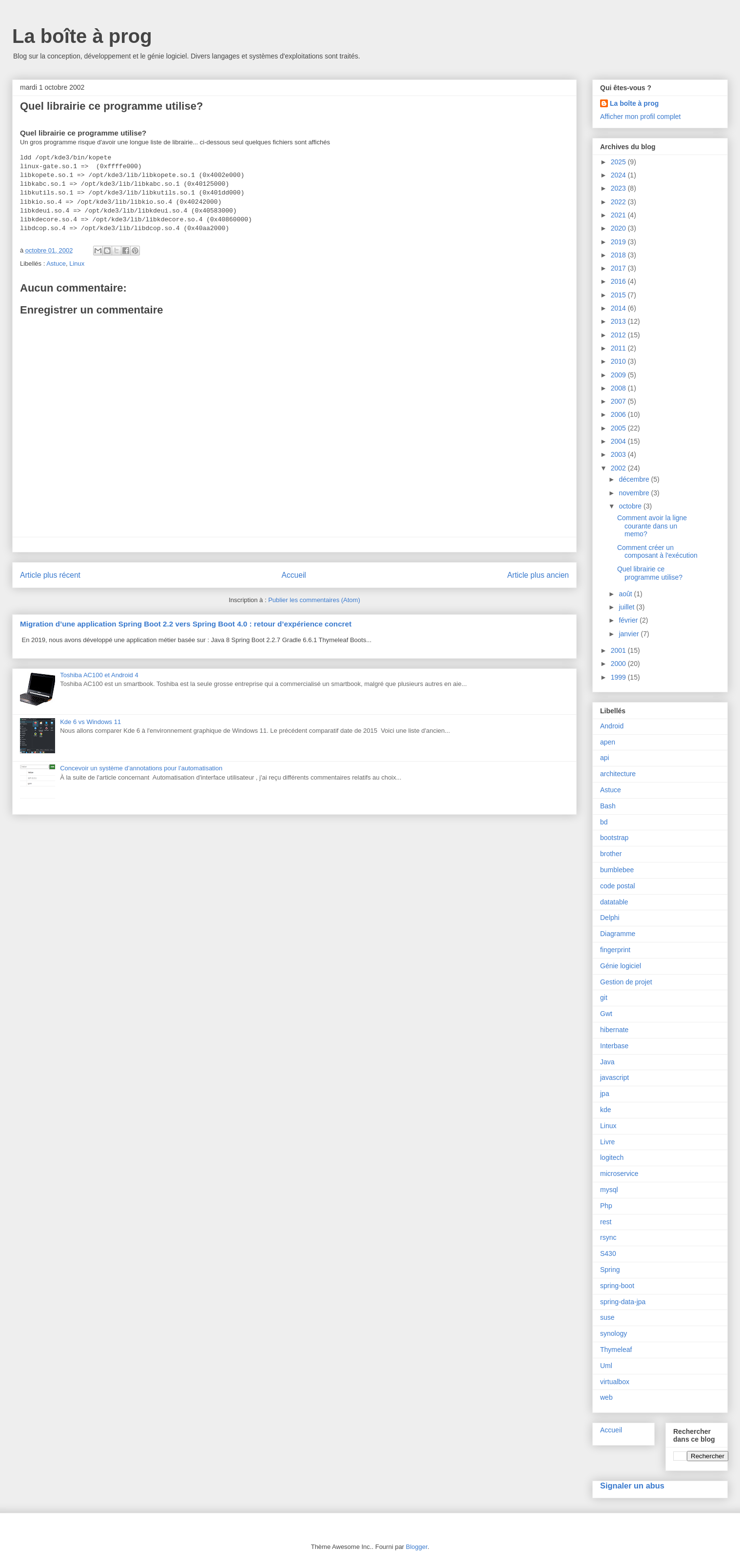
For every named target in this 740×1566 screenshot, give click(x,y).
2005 (619, 428)
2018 (619, 255)
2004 (619, 441)
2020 (619, 228)
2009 (619, 375)
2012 (619, 335)
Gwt (606, 1014)
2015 (619, 295)
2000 (619, 663)
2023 (619, 188)
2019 (619, 242)
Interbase (614, 1046)
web (606, 1397)
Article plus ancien (538, 575)
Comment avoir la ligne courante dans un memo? (652, 526)
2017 (619, 268)
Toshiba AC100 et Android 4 (99, 675)
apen (607, 742)
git (603, 997)
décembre (635, 479)
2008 (619, 388)
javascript (614, 1077)
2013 (619, 321)
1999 (619, 677)
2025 (619, 162)
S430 (608, 1253)
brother (611, 854)
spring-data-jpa (622, 1302)
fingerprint (615, 950)
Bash (608, 806)
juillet (627, 607)
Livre (607, 1142)
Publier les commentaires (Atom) (314, 600)
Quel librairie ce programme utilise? (649, 573)
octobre (631, 506)
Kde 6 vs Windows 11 (90, 721)
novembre (635, 493)
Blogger (417, 1546)
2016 (619, 281)
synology (613, 1333)
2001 (619, 650)
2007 (619, 401)
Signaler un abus (632, 1485)
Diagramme (617, 934)
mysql (609, 1190)
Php (606, 1206)
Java (607, 1062)
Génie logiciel (620, 966)
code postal (617, 886)
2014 (619, 308)
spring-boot (617, 1286)
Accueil (294, 575)
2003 (619, 454)
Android (611, 726)
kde (605, 1110)
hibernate (614, 1030)
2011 (619, 348)
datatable (614, 902)
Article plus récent (50, 575)
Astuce (56, 263)
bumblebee (617, 870)
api (604, 758)
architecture (618, 774)
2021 (619, 215)
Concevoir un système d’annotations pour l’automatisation (141, 768)
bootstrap (614, 838)
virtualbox (614, 1382)
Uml (606, 1366)
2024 (619, 175)
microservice (619, 1173)
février (629, 620)
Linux (76, 263)
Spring (610, 1269)
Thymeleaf (616, 1349)
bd (604, 822)
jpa (604, 1093)
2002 (619, 468)
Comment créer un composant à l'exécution (657, 552)
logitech (611, 1157)
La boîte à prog (82, 36)
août (626, 594)
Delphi (610, 917)
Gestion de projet (626, 982)
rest (605, 1222)
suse (607, 1317)
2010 (619, 361)
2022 (619, 202)
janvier (630, 634)
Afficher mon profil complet (640, 116)
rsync (608, 1237)
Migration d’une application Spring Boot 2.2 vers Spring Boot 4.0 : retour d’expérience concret (185, 624)
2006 (619, 414)
